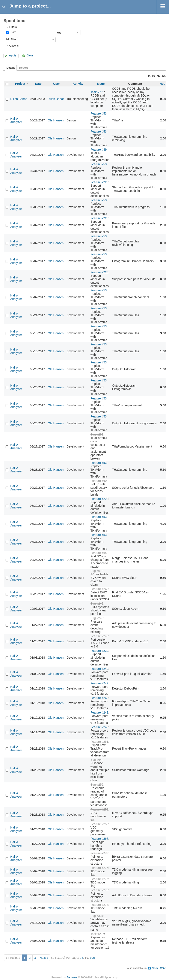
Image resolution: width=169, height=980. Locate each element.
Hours (164, 83)
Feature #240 (99, 589)
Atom (154, 968)
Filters (13, 27)
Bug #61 (96, 571)
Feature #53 (99, 113)
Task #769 (97, 92)
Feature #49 (99, 149)
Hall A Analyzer (16, 120)
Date (13, 32)
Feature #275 (99, 868)
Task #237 (97, 934)
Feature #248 (99, 636)
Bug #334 (97, 916)
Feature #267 (99, 838)
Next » (44, 957)
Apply (13, 55)
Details (10, 67)
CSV (163, 968)
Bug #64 (96, 759)
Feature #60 (99, 480)
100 (92, 957)
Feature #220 (99, 182)
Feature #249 (99, 668)
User (56, 83)
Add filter (10, 39)
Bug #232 (97, 434)
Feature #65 (99, 553)
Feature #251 (99, 741)
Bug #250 (97, 784)
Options (13, 45)
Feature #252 (99, 809)
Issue (101, 83)
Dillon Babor (18, 99)
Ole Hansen (56, 120)
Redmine (71, 977)
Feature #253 (99, 824)
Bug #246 (97, 618)
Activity (77, 83)
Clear (29, 55)
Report (23, 67)
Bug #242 (97, 603)
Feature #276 (99, 853)
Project (20, 83)
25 (81, 957)
